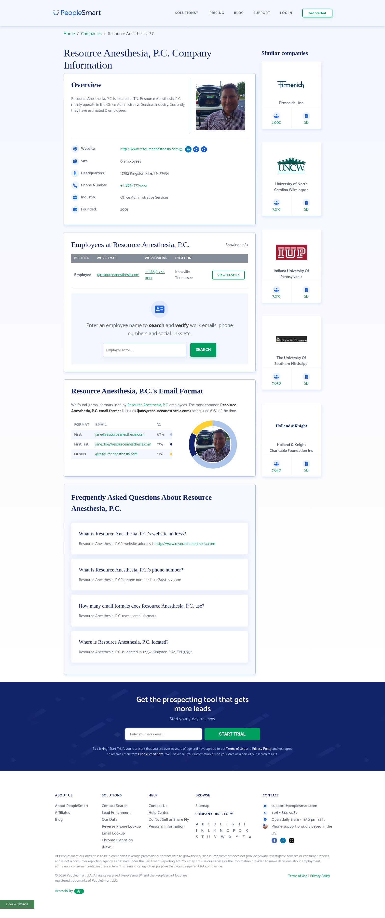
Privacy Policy (262, 761)
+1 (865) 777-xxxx (133, 186)
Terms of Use (235, 761)
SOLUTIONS (186, 13)
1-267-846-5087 (280, 825)
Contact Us (158, 818)
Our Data (109, 832)
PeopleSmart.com (150, 766)
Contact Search (115, 818)
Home (69, 34)
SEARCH (203, 349)
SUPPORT (261, 13)
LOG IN (286, 13)
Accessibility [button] (69, 903)
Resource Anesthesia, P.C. (147, 405)
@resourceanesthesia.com (118, 275)
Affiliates (62, 825)
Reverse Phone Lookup (121, 838)
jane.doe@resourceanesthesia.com (123, 444)
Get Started (317, 13)
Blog (59, 832)
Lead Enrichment (116, 825)
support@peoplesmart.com (290, 818)
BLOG (239, 13)
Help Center (159, 825)
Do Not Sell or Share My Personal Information (169, 835)
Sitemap (202, 818)
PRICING (216, 13)
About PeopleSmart (71, 818)
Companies (91, 34)
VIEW (229, 275)
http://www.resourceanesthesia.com (149, 149)
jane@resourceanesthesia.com (119, 434)
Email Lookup (113, 845)
